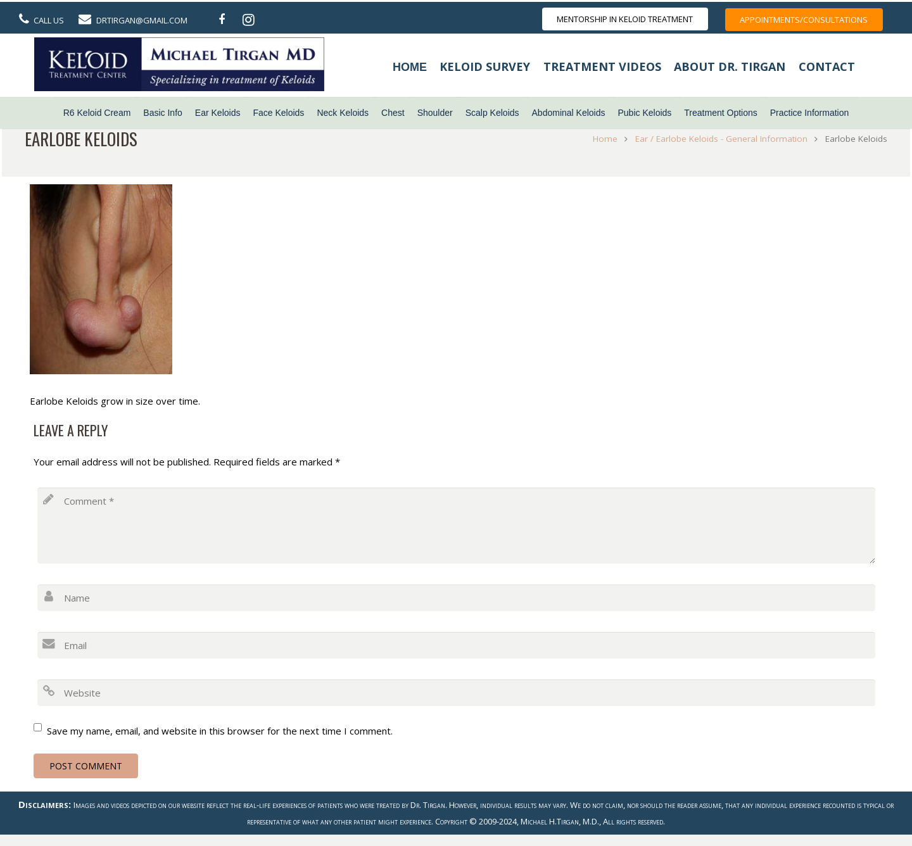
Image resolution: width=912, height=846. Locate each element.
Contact (827, 66)
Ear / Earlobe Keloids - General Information (719, 138)
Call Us (49, 20)
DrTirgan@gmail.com (141, 20)
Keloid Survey (485, 66)
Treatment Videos (602, 66)
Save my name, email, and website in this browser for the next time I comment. (220, 730)
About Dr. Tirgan (729, 66)
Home (410, 67)
